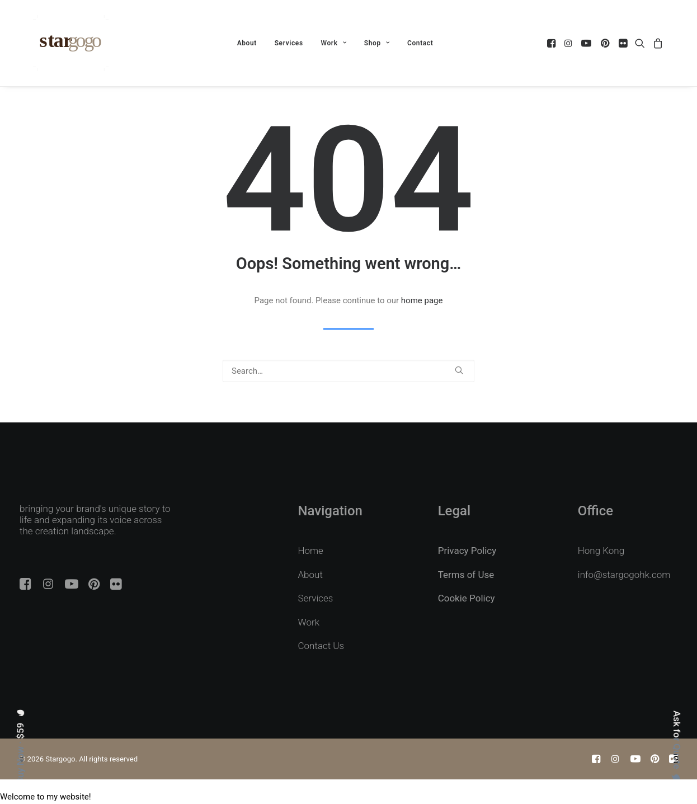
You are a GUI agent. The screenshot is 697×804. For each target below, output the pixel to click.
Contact (420, 43)
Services (289, 43)
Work (333, 43)
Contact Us (321, 645)
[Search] (348, 371)
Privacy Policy (467, 550)
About (247, 43)
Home (310, 550)
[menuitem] (247, 43)
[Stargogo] (71, 43)
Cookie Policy (466, 598)
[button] (552, 43)
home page (422, 300)
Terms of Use (466, 574)
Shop (376, 43)
